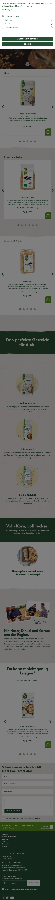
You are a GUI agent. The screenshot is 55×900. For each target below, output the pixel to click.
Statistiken (8, 20)
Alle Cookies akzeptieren (27, 39)
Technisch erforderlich (12, 16)
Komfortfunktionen (11, 28)
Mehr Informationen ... (23, 6)
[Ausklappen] (52, 16)
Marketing (8, 24)
